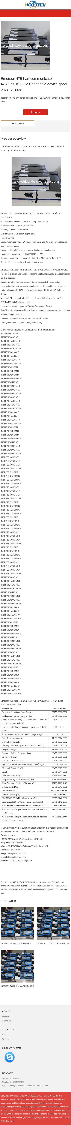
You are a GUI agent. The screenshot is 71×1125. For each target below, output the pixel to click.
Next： (40, 886)
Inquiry (35, 112)
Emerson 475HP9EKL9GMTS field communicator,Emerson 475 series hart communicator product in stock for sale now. (34, 889)
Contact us (6, 1021)
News (4, 1035)
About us (5, 1017)
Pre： (3, 882)
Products (5, 1039)
